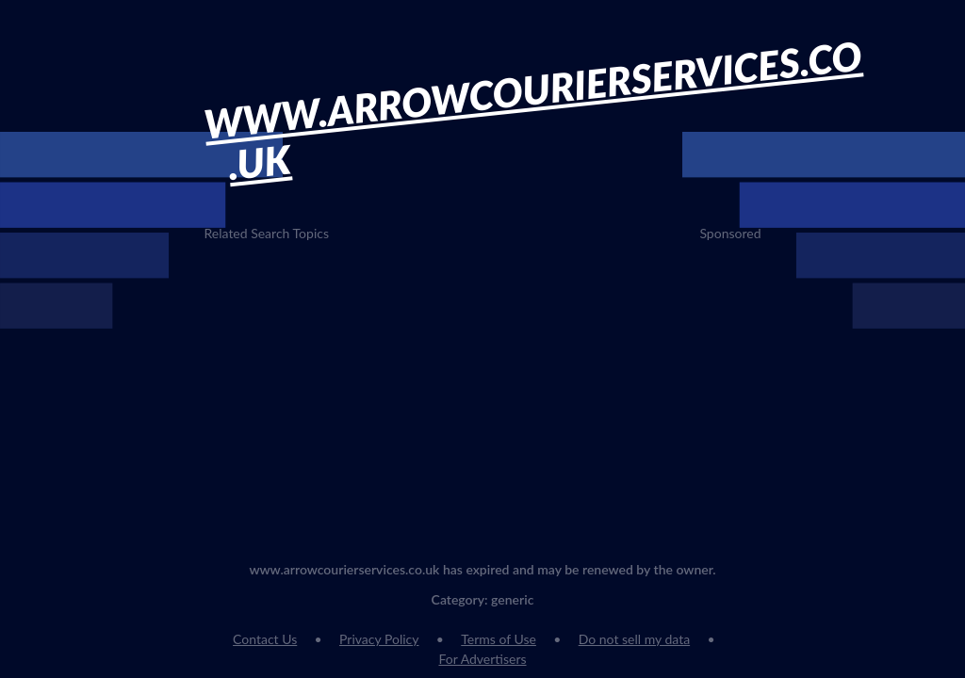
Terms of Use (498, 639)
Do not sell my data (634, 639)
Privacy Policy (378, 639)
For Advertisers (482, 659)
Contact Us (265, 639)
